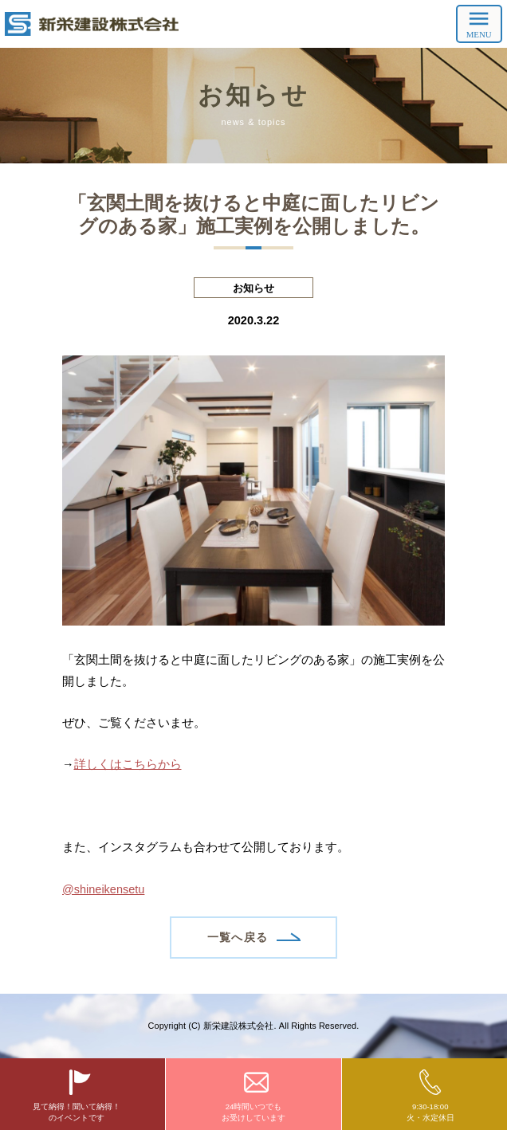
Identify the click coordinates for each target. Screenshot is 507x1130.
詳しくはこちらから (128, 764)
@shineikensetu (103, 889)
